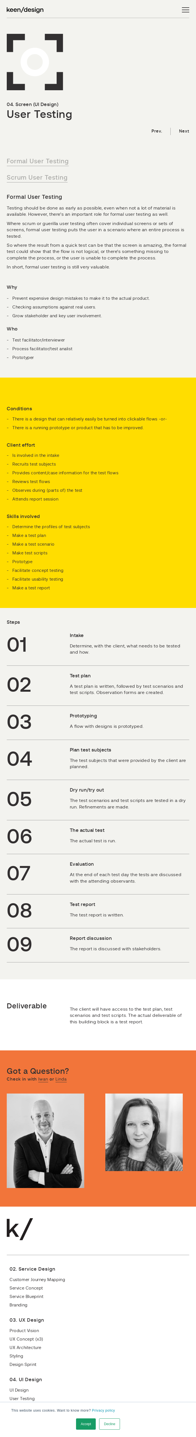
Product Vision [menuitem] (24, 1331)
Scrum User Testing (37, 178)
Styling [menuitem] (16, 1356)
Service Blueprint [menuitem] (26, 1297)
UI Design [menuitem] (19, 1390)
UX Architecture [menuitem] (25, 1348)
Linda (61, 1079)
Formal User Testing (38, 161)
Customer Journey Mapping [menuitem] (37, 1280)
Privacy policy (103, 1410)
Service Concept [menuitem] (26, 1288)
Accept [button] (86, 1424)
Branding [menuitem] (19, 1305)
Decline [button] (109, 1424)
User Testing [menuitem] (22, 1399)
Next (184, 131)
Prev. (157, 131)
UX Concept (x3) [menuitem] (26, 1339)
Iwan (43, 1079)
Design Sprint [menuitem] (23, 1365)
